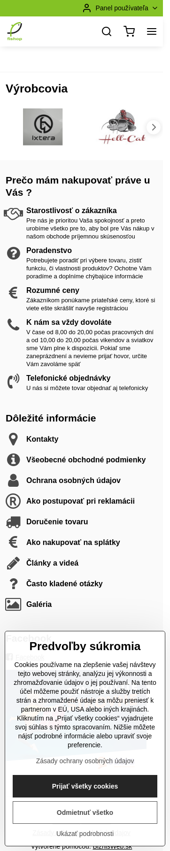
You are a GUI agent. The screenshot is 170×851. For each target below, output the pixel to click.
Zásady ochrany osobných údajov (85, 791)
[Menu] (151, 31)
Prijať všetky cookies (85, 816)
